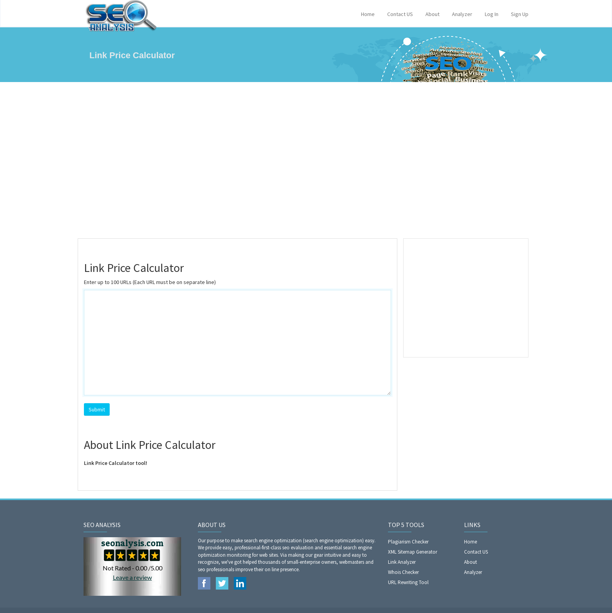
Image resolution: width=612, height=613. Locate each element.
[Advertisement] (306, 160)
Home (368, 14)
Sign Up (519, 14)
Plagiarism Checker (408, 541)
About (432, 14)
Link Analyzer (402, 562)
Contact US (400, 14)
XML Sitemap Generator (412, 552)
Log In (491, 14)
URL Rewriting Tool (408, 582)
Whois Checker (403, 572)
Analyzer (462, 14)
